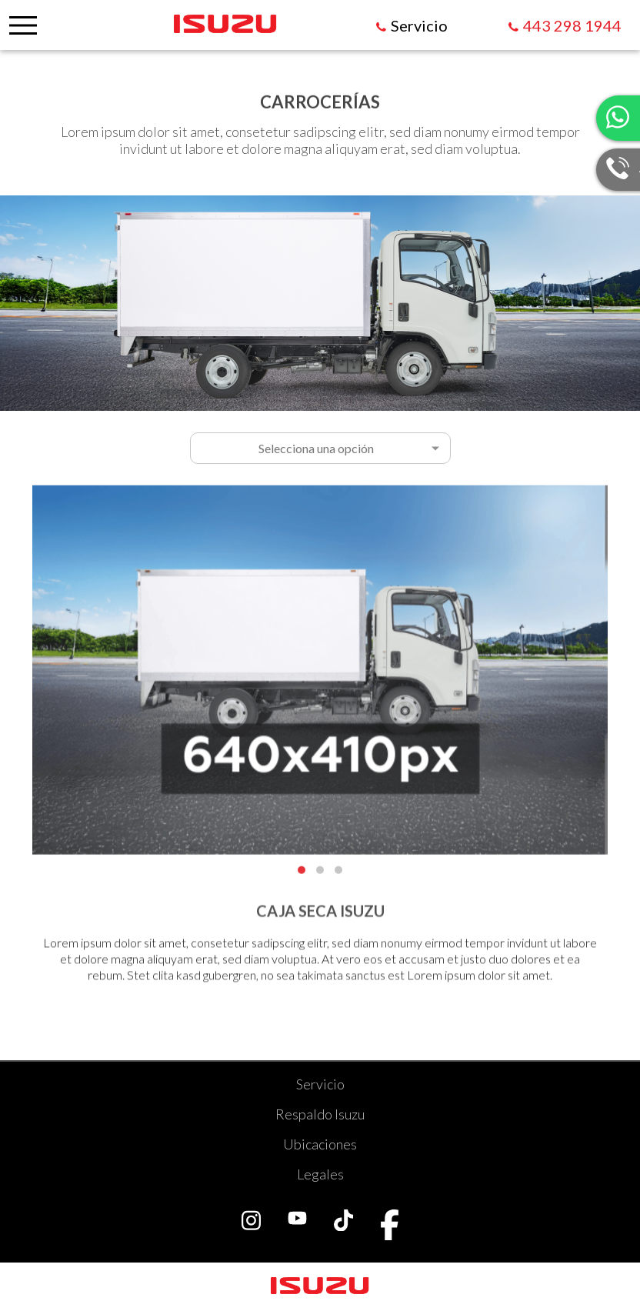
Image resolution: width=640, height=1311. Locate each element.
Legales (320, 1174)
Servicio (320, 1084)
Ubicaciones (320, 1144)
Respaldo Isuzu (320, 1114)
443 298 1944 (572, 25)
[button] (301, 874)
